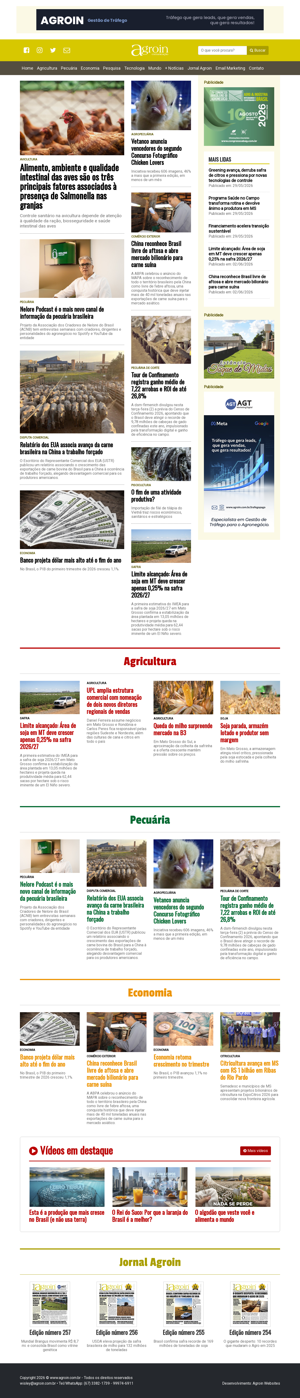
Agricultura (47, 68)
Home (27, 68)
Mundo (154, 68)
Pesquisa (111, 68)
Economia (90, 68)
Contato (256, 68)
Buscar (258, 50)
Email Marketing (230, 68)
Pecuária (69, 68)
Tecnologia (134, 68)
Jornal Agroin (200, 68)
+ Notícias (174, 68)
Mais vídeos (255, 1150)
